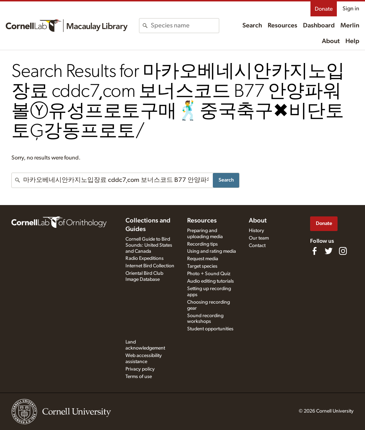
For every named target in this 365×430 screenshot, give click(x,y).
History (256, 230)
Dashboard (319, 25)
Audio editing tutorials (210, 281)
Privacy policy (140, 369)
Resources (282, 25)
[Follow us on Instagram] (343, 251)
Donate (324, 9)
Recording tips (202, 244)
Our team (259, 238)
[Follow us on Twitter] (328, 251)
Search (252, 25)
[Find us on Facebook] (314, 251)
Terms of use (138, 376)
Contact (257, 245)
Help (352, 41)
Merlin (349, 25)
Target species (202, 266)
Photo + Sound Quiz (208, 273)
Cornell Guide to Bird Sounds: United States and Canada (148, 245)
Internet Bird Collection (149, 265)
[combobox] (185, 26)
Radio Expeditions (144, 258)
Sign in (351, 8)
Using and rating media (211, 251)
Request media (202, 258)
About (331, 41)
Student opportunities (210, 328)
